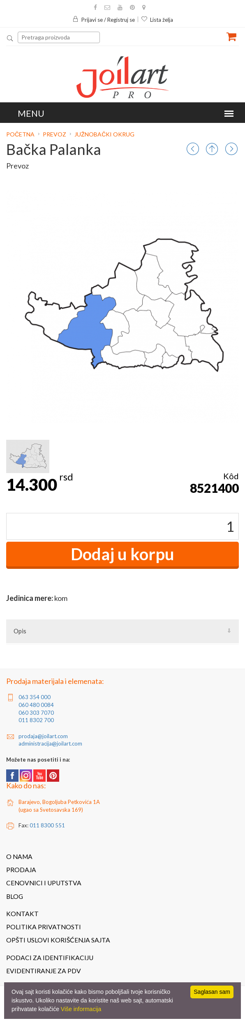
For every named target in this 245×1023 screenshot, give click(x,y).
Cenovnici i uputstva (43, 883)
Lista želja (157, 19)
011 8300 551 (47, 825)
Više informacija (81, 1009)
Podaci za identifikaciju (49, 957)
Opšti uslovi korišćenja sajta (58, 940)
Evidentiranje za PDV (43, 971)
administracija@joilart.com (50, 743)
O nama (19, 856)
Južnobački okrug (104, 134)
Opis (20, 631)
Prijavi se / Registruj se (103, 19)
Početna (21, 134)
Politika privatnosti (43, 927)
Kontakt (22, 913)
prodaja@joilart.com (43, 736)
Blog (14, 896)
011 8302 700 (36, 720)
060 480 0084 (36, 705)
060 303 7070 (36, 712)
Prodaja (21, 869)
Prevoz (54, 134)
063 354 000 (34, 697)
